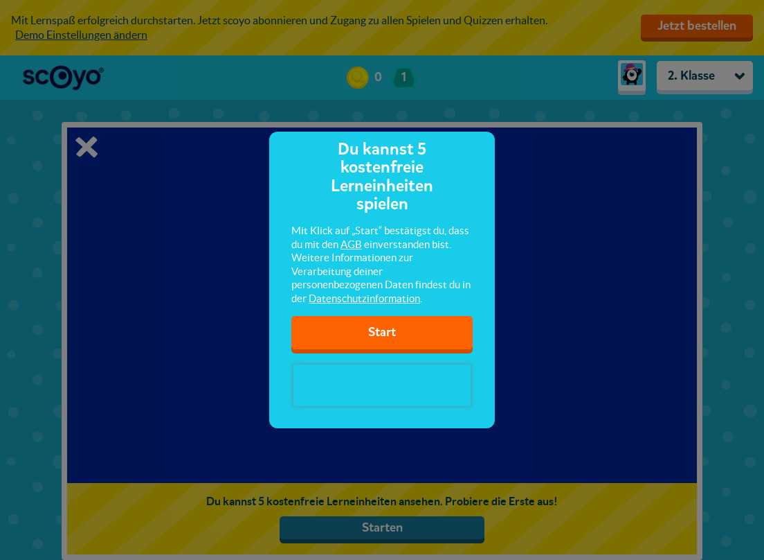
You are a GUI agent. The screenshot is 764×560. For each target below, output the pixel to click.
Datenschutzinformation (364, 298)
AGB (351, 244)
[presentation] (382, 385)
